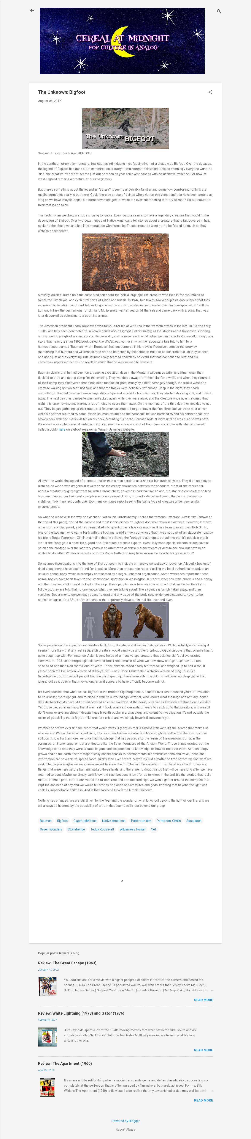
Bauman (46, 821)
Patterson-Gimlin (169, 821)
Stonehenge (76, 829)
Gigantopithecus (85, 821)
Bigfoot (62, 821)
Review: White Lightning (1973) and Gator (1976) (81, 1013)
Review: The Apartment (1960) (65, 1063)
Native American (114, 821)
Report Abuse (125, 1129)
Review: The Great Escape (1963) (67, 963)
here (62, 429)
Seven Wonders (51, 829)
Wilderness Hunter (133, 829)
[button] (210, 92)
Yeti (154, 829)
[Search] (219, 11)
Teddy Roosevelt (102, 829)
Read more (203, 1000)
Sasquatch (194, 821)
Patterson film (141, 821)
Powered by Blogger (125, 1121)
